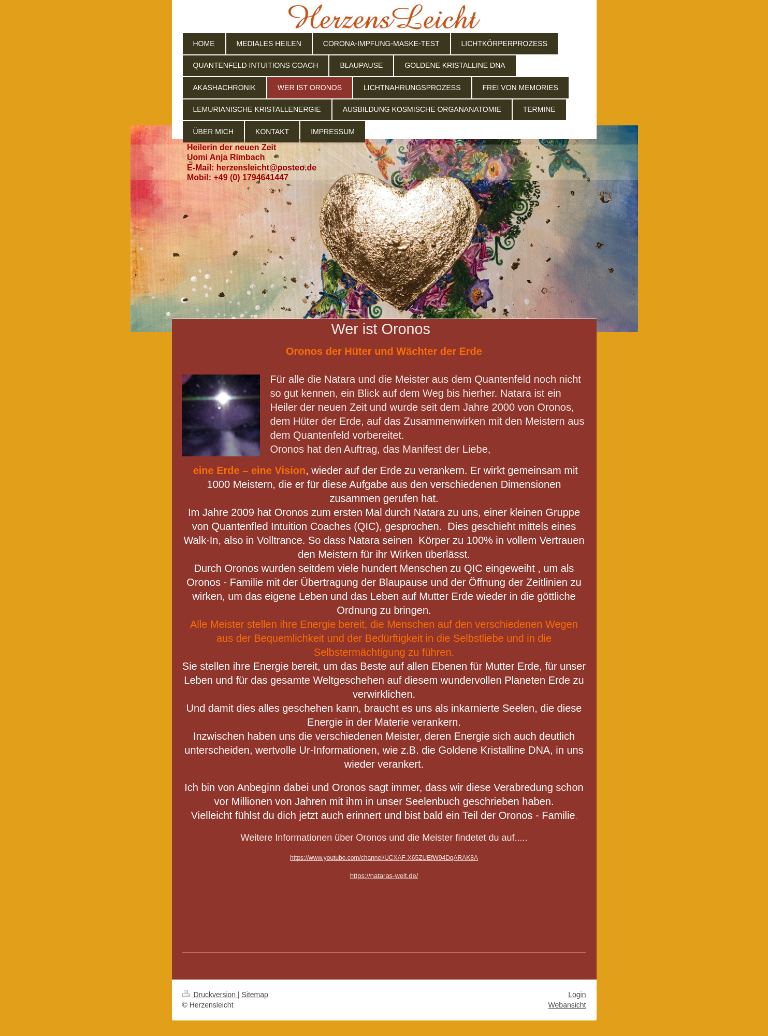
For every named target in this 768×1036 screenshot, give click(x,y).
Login (577, 994)
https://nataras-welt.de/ (384, 876)
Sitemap (255, 994)
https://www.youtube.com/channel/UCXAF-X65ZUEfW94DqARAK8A (384, 857)
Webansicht (567, 1005)
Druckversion (210, 994)
